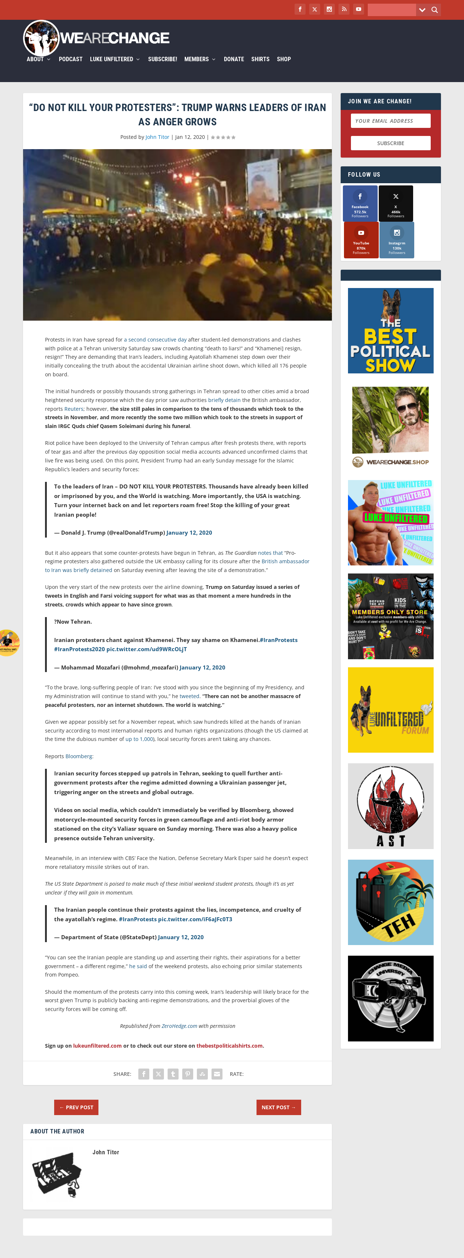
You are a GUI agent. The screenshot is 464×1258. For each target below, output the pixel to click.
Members (343, 43)
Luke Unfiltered (258, 43)
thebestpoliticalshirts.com (230, 1028)
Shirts (407, 43)
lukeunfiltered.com (97, 1028)
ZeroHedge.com (179, 1009)
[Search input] (393, 10)
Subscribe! (309, 43)
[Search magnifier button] (435, 10)
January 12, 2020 (189, 515)
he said (138, 949)
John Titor (157, 120)
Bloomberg (79, 739)
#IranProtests (279, 623)
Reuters (73, 391)
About (181, 43)
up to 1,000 (139, 722)
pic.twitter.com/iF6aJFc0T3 (195, 902)
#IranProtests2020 (79, 632)
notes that (270, 535)
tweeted (189, 679)
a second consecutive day (155, 322)
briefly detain (224, 383)
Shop (430, 43)
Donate (380, 43)
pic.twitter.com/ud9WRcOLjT (146, 632)
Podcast (217, 43)
